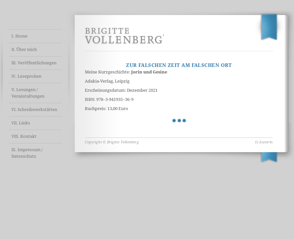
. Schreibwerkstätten (34, 109)
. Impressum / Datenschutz (27, 153)
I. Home (19, 36)
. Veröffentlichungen (33, 62)
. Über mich (24, 49)
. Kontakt (24, 136)
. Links (20, 122)
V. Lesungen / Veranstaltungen (27, 93)
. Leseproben (26, 76)
